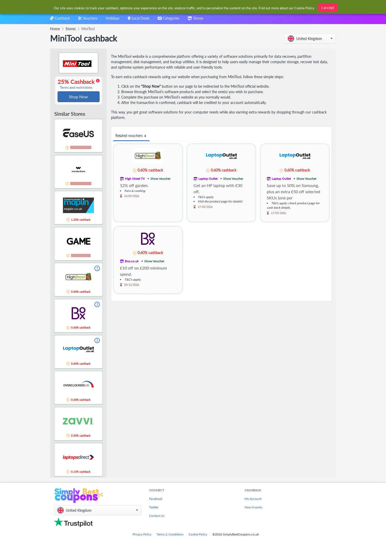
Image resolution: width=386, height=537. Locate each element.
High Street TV (135, 179)
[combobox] (184, 7)
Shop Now (78, 96)
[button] (310, 39)
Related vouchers (131, 135)
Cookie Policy (198, 535)
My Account (253, 499)
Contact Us (156, 516)
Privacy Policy (142, 535)
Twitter (153, 508)
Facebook (155, 499)
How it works (253, 508)
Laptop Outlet (208, 179)
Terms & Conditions (170, 535)
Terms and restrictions (76, 87)
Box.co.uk (132, 261)
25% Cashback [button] (79, 84)
